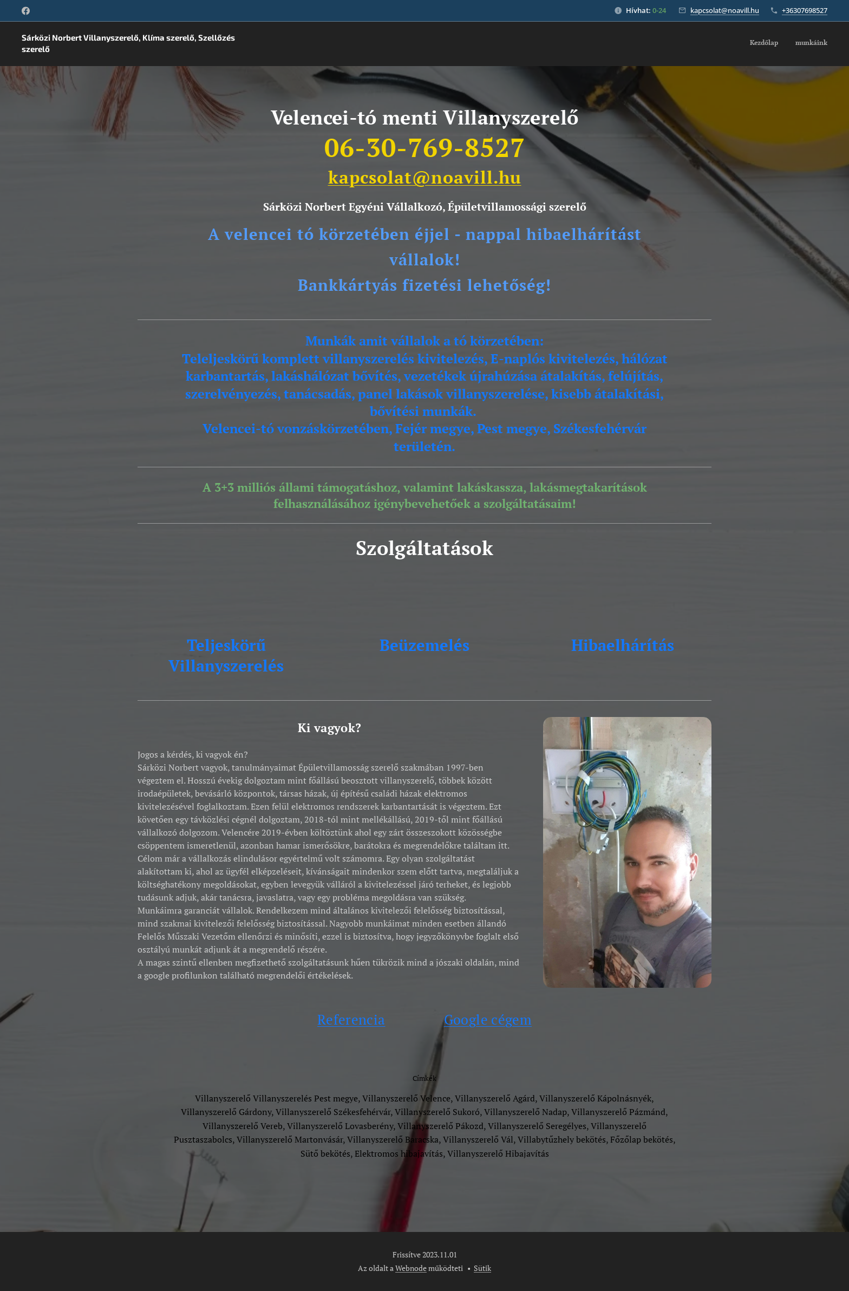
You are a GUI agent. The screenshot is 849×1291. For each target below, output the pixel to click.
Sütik (482, 1268)
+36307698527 (804, 10)
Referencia (351, 1019)
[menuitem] (813, 43)
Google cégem (488, 1019)
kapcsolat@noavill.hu (724, 10)
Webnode (411, 1268)
